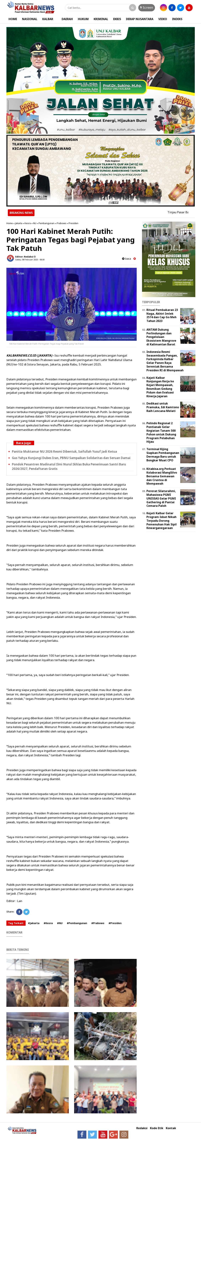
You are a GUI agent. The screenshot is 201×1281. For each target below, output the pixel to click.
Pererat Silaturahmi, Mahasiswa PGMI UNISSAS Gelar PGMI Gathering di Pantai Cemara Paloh (161, 498)
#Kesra (48, 923)
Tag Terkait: (16, 923)
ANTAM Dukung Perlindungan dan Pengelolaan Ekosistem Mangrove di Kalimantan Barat (161, 337)
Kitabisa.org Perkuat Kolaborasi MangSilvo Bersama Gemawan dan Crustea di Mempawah (161, 476)
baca (126, 258)
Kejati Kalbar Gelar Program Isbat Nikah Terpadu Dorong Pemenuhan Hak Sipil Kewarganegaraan (161, 520)
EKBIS (117, 19)
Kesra (28, 223)
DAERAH (67, 19)
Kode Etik (156, 1128)
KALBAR (47, 19)
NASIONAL (29, 19)
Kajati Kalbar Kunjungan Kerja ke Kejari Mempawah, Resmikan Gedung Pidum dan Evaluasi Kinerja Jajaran (160, 387)
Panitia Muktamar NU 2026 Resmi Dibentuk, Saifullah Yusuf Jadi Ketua (64, 451)
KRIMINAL (101, 19)
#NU (60, 923)
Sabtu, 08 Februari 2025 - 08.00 (29, 259)
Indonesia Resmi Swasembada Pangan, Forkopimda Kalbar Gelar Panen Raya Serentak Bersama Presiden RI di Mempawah (165, 361)
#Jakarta (33, 923)
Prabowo (61, 223)
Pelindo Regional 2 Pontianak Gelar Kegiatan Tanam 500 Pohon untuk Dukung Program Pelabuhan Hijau (161, 432)
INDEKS (177, 19)
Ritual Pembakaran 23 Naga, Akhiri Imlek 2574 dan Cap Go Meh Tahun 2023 (162, 315)
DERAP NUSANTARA (139, 19)
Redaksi (142, 1128)
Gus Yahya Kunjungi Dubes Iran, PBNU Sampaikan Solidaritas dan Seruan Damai (71, 458)
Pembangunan (46, 223)
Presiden (73, 223)
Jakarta (18, 223)
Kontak (171, 1128)
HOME (13, 19)
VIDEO (162, 19)
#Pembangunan (77, 923)
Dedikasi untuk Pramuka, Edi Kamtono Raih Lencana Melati (162, 407)
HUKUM (83, 19)
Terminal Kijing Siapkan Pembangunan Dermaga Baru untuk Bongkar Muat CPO (162, 454)
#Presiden (115, 923)
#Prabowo (97, 923)
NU (34, 223)
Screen (146, 7)
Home (9, 223)
